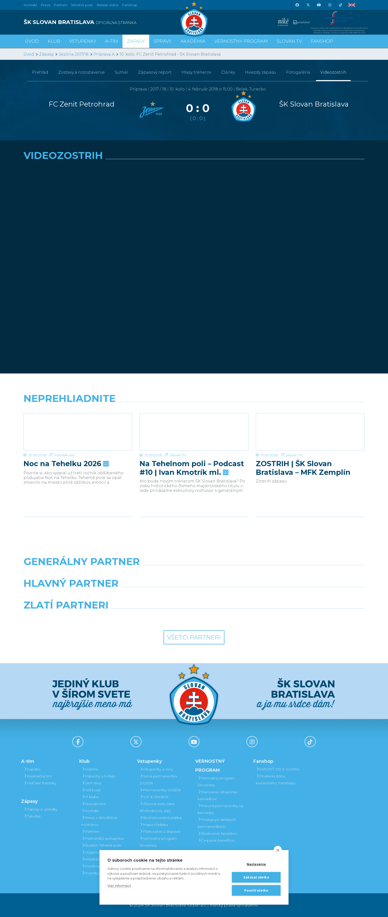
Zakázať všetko (256, 877)
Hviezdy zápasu (260, 72)
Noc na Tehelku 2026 (66, 463)
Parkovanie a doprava (160, 831)
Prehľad (40, 72)
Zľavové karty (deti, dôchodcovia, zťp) (157, 807)
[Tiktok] (340, 5)
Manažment (94, 804)
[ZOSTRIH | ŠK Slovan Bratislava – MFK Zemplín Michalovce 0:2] (310, 432)
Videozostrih (333, 72)
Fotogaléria (298, 72)
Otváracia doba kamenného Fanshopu (276, 779)
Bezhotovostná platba (160, 817)
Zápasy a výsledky (40, 809)
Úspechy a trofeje (98, 776)
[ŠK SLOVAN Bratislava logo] (194, 18)
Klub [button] (54, 41)
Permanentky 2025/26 (160, 790)
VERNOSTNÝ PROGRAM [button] (241, 41)
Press (45, 5)
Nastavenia (256, 864)
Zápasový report (155, 72)
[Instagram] (330, 5)
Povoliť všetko (256, 890)
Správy (162, 41)
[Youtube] (319, 5)
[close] (278, 850)
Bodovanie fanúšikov (217, 833)
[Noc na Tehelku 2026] (78, 432)
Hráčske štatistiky (40, 783)
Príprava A (104, 54)
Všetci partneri (194, 637)
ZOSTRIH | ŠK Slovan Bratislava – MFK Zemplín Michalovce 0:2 (303, 467)
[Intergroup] (150, 618)
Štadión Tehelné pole (101, 845)
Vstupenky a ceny (156, 769)
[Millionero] (237, 596)
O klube (90, 797)
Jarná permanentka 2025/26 (158, 779)
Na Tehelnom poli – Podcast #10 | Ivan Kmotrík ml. (192, 467)
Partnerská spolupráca (103, 838)
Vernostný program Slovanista (158, 842)
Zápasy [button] (136, 41)
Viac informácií (119, 886)
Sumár (121, 72)
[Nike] (194, 574)
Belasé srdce (108, 5)
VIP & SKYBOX (154, 797)
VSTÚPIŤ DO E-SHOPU (278, 769)
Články (228, 72)
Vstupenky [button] (82, 41)
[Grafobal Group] (237, 618)
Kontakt (90, 810)
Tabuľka (32, 816)
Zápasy (46, 54)
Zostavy (81, 72)
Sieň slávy (91, 783)
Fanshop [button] (322, 41)
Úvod (32, 41)
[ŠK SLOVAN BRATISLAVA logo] (107, 22)
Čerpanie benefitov (216, 840)
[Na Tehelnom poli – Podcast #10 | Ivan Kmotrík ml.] (194, 432)
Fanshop (129, 5)
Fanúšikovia (64, 455)
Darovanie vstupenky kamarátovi (217, 795)
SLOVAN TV (289, 41)
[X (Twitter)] (308, 5)
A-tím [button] (111, 41)
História (90, 769)
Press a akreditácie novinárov (99, 821)
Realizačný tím (38, 776)
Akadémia (192, 41)
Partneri (90, 831)
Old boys (91, 790)
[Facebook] (297, 5)
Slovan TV (178, 455)
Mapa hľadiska (154, 824)
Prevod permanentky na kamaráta (220, 809)
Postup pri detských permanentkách (217, 823)
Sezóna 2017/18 (74, 54)
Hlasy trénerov (196, 72)
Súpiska (32, 769)
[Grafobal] (150, 596)
